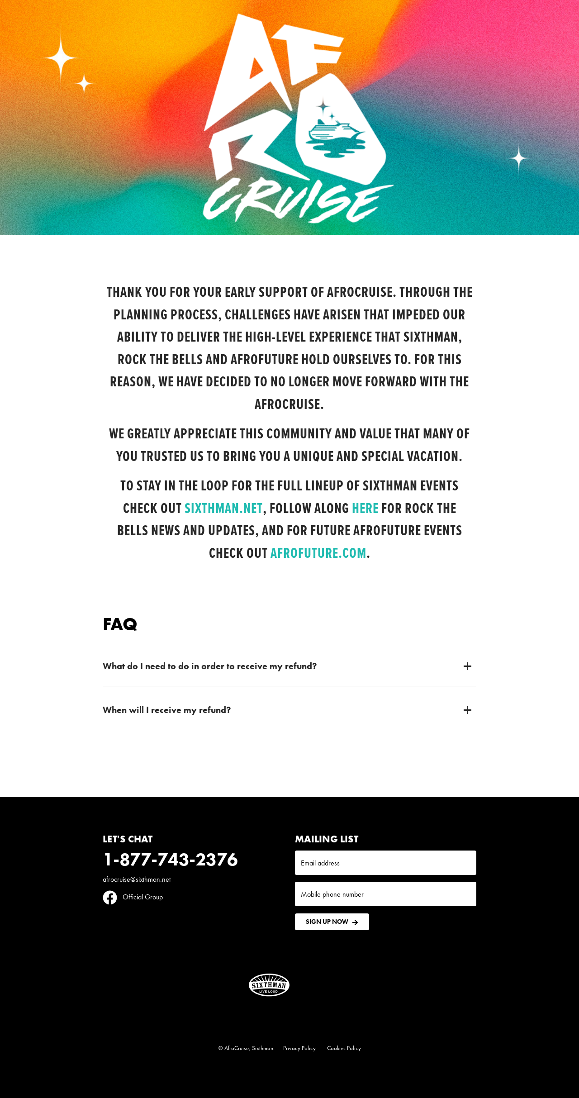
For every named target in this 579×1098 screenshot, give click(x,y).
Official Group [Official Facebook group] (133, 897)
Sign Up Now (332, 922)
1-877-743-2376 (170, 859)
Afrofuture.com (318, 553)
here (365, 508)
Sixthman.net (224, 508)
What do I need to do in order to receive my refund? (210, 666)
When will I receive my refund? (167, 709)
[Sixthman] (269, 985)
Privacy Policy (299, 1048)
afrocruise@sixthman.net (137, 879)
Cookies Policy (344, 1048)
